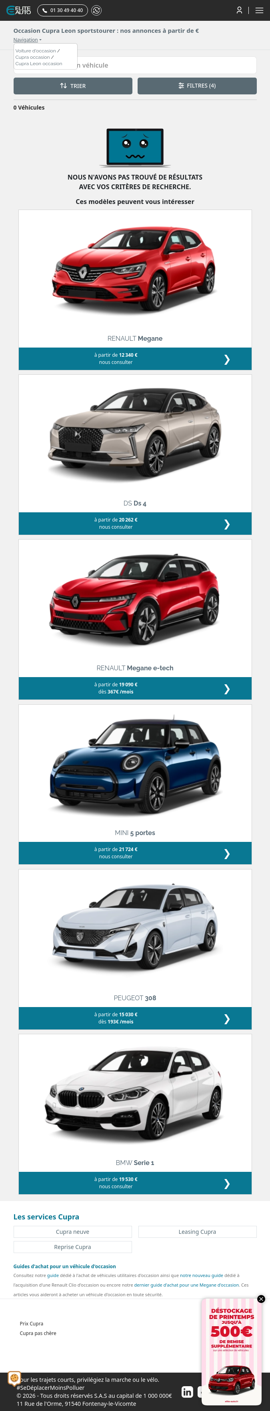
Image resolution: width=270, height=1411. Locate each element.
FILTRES (197, 85)
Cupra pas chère (38, 1333)
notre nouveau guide (201, 1275)
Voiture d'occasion (36, 51)
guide (53, 1275)
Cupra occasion (33, 57)
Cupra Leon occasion (39, 63)
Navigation (26, 40)
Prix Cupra (32, 1323)
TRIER (73, 86)
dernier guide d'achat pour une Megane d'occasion (186, 1285)
